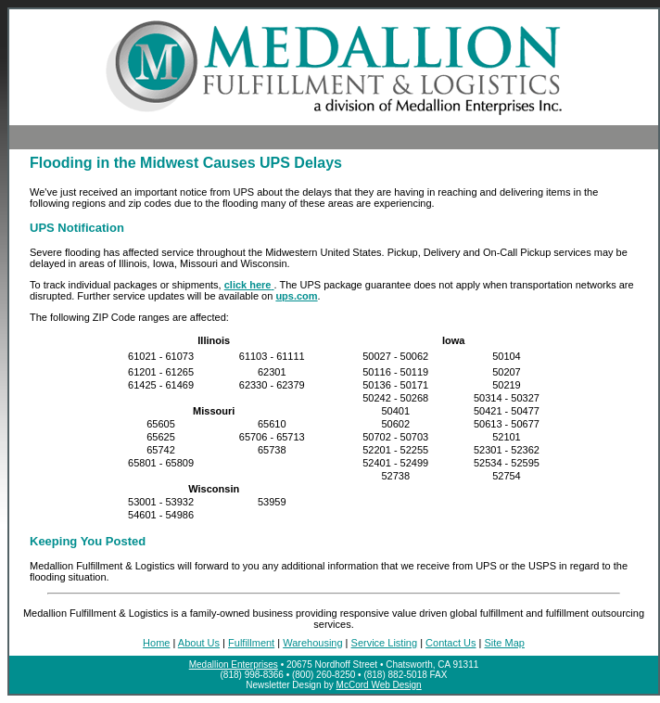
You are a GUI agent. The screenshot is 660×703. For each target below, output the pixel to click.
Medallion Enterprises (233, 664)
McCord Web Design (379, 685)
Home (156, 642)
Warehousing (312, 642)
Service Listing (384, 642)
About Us (199, 642)
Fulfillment (251, 642)
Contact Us (450, 642)
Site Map (504, 642)
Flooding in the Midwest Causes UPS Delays (186, 163)
